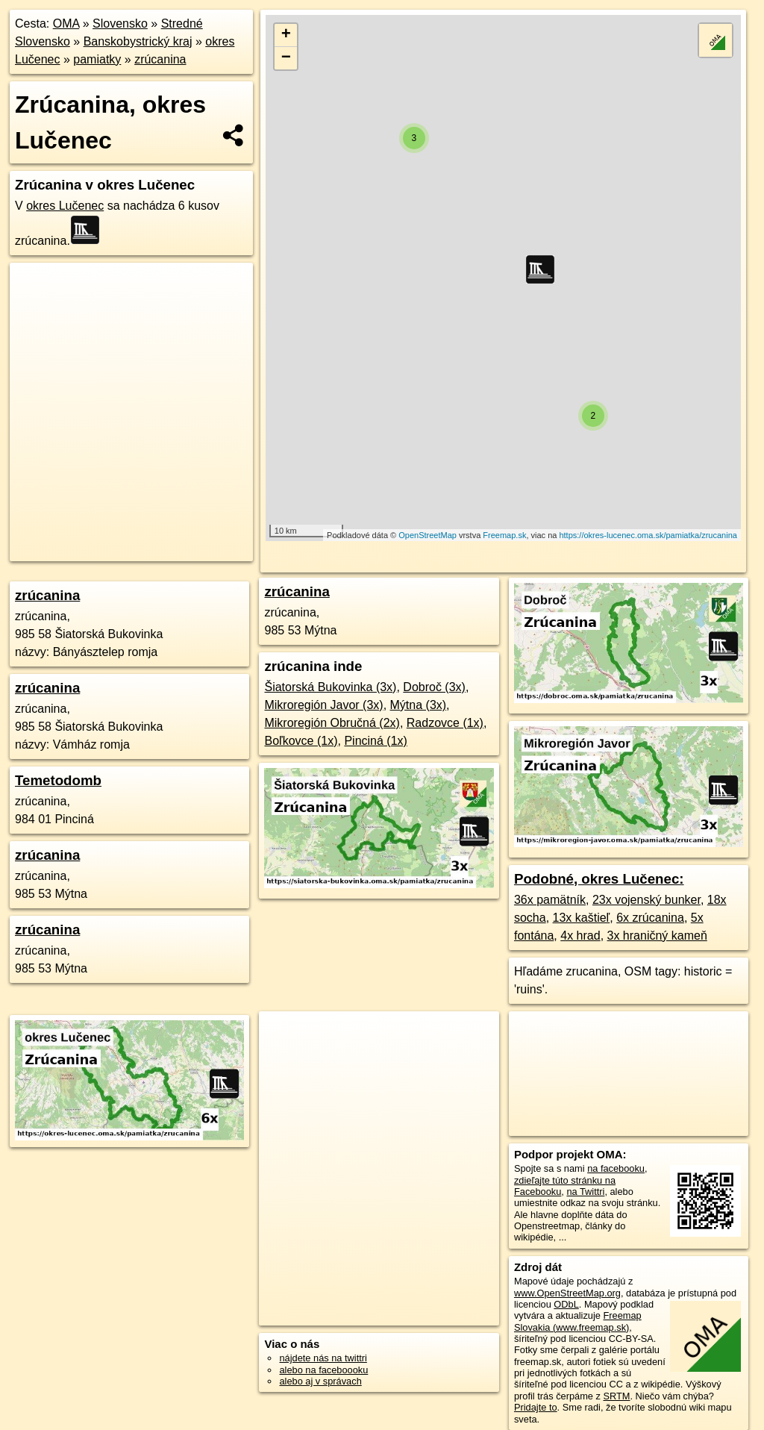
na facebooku (616, 1168)
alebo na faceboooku (323, 1370)
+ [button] (286, 35)
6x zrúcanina (650, 917)
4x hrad (580, 935)
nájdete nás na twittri (322, 1358)
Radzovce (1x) (445, 722)
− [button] (286, 58)
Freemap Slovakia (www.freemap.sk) (578, 1321)
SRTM (616, 1396)
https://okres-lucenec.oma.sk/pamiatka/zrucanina (647, 535)
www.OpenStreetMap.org (567, 1293)
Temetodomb (58, 780)
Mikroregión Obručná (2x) (331, 722)
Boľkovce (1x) (300, 740)
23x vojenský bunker (646, 899)
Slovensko (120, 23)
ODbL (566, 1304)
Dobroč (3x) (434, 687)
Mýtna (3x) (418, 705)
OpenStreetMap (427, 535)
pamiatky (97, 59)
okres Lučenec (65, 205)
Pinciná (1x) (375, 740)
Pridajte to (535, 1407)
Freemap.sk (504, 535)
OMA (66, 23)
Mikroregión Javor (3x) (323, 705)
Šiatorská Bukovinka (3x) (330, 687)
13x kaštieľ (581, 917)
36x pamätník (550, 899)
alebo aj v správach (320, 1381)
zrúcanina (160, 59)
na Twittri (585, 1191)
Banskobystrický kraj (138, 41)
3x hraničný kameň (657, 935)
